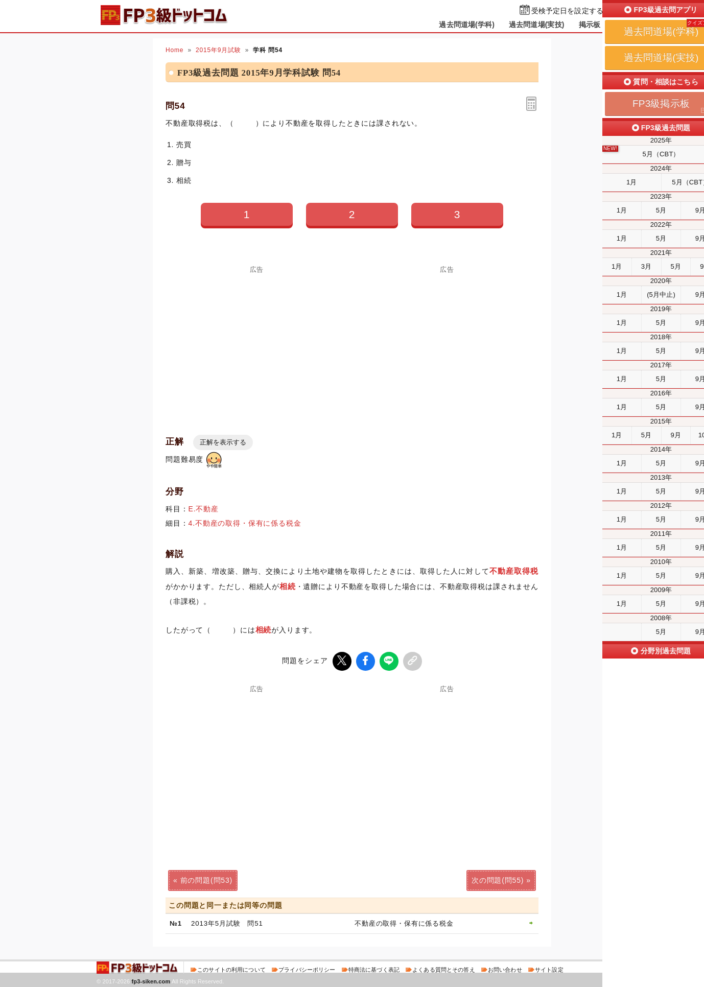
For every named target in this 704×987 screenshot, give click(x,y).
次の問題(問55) (498, 879)
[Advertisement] (257, 344)
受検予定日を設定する (567, 11)
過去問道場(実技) (537, 24)
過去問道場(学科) (467, 24)
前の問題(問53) (206, 879)
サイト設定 (549, 969)
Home (174, 50)
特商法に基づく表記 (374, 969)
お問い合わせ (505, 969)
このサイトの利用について (231, 969)
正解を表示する (223, 442)
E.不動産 (204, 509)
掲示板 (589, 24)
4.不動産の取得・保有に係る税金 (245, 523)
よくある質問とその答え (443, 969)
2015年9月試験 (218, 50)
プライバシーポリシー (306, 969)
